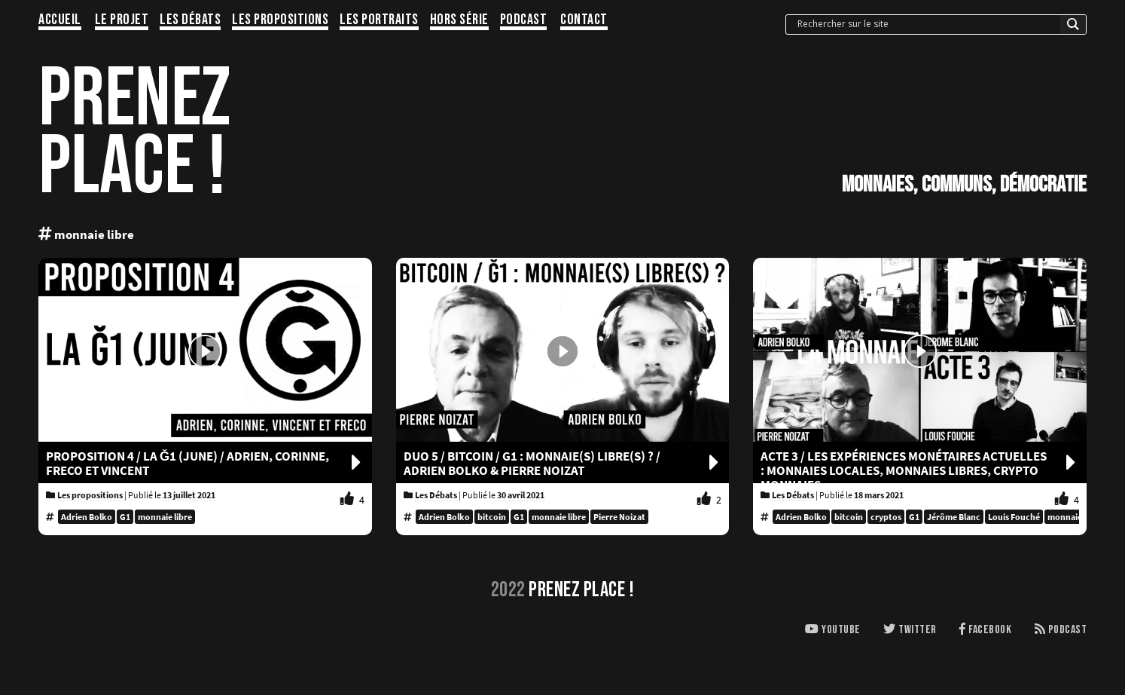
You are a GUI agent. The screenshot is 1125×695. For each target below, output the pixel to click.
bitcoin (491, 516)
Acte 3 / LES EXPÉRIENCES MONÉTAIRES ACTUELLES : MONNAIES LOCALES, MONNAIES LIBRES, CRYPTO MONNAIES (920, 470)
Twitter (910, 630)
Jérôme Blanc (953, 516)
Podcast (523, 21)
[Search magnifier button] (1073, 28)
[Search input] (926, 23)
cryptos (885, 516)
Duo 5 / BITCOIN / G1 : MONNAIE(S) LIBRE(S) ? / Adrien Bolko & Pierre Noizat (563, 463)
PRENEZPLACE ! (134, 133)
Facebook (985, 630)
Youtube (833, 630)
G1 (125, 516)
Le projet (122, 21)
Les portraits (379, 21)
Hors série (459, 21)
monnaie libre (165, 516)
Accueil (59, 21)
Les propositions (280, 21)
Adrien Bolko (86, 516)
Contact (584, 21)
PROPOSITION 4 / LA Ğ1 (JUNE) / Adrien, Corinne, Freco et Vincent (205, 463)
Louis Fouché (1014, 516)
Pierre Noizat (619, 516)
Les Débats (190, 21)
